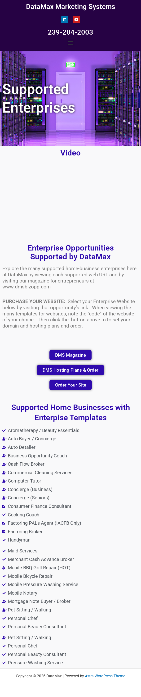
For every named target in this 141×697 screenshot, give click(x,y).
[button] (71, 42)
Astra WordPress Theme (105, 676)
